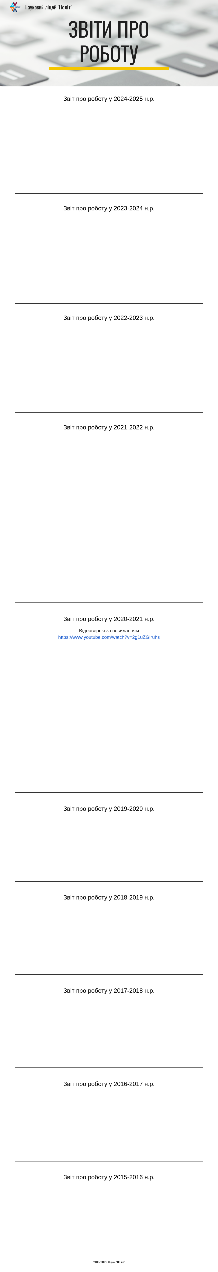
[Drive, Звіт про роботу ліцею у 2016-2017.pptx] (109, 1124)
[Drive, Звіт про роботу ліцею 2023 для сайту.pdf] (109, 370)
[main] (109, 43)
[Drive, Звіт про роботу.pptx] (109, 844)
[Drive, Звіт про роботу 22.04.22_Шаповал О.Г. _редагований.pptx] (109, 560)
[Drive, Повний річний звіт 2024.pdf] (109, 260)
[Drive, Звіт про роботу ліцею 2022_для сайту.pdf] (109, 479)
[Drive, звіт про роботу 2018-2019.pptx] (109, 938)
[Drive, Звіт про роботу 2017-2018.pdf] (109, 1031)
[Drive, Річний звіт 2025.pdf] (109, 151)
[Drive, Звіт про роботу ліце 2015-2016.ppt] (109, 1217)
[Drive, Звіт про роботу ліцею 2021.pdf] (109, 714)
